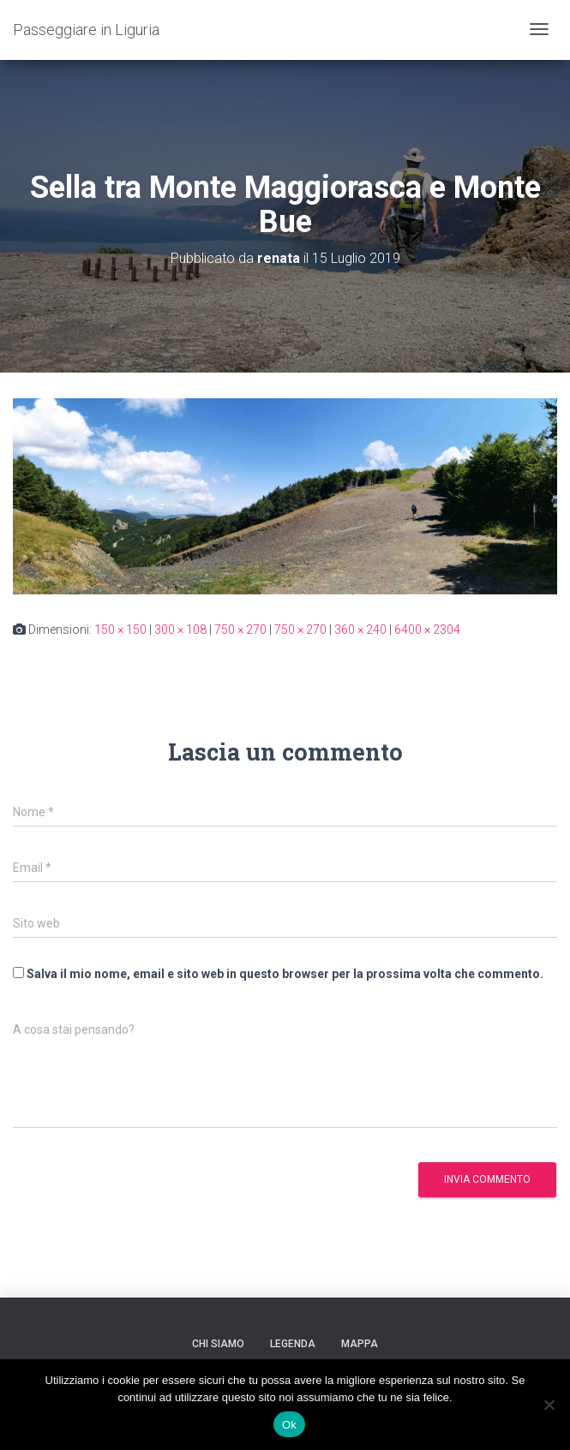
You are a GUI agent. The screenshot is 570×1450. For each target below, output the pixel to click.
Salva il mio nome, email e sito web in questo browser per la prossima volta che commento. (285, 974)
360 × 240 (360, 629)
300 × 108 (180, 629)
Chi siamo (218, 1344)
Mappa (359, 1344)
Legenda (292, 1344)
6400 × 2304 (427, 629)
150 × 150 (120, 629)
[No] (548, 1404)
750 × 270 (240, 629)
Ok (289, 1424)
